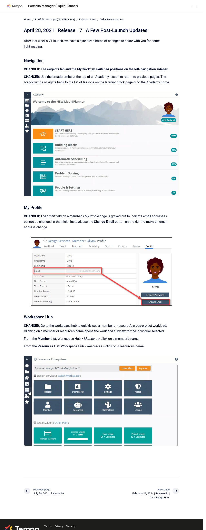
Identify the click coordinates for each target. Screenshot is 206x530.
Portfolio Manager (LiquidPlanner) (53, 6)
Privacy (59, 526)
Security (71, 526)
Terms (48, 526)
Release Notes (87, 19)
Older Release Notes (112, 19)
